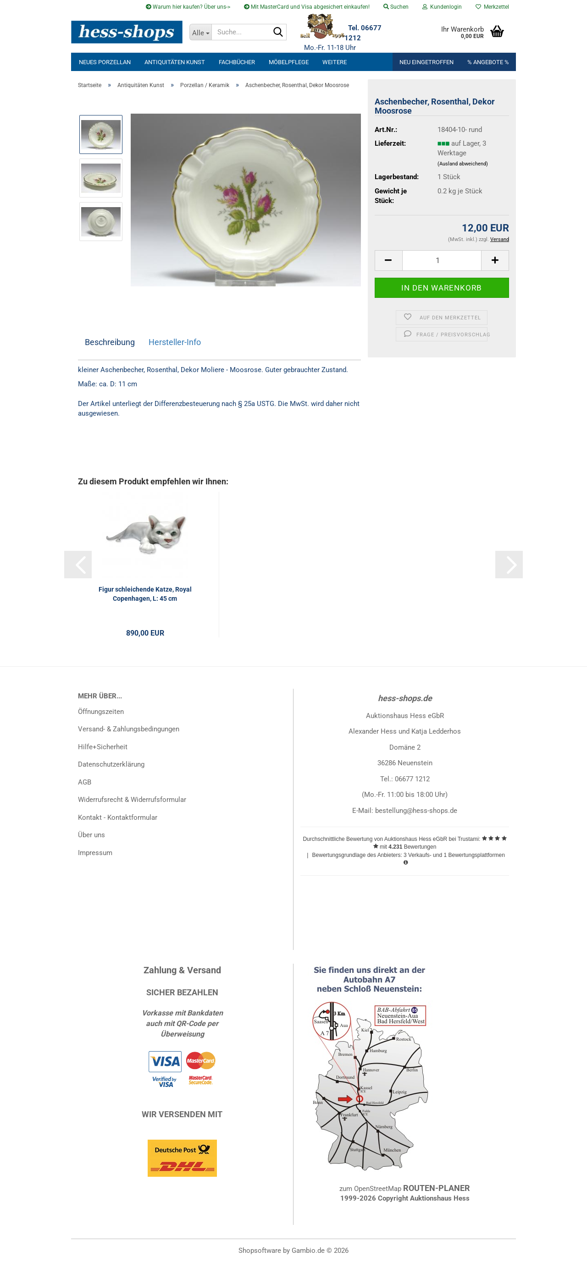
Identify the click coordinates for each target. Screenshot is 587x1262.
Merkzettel (492, 7)
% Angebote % (488, 62)
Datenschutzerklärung (111, 764)
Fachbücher (237, 62)
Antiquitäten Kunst (174, 62)
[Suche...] (200, 32)
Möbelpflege (289, 62)
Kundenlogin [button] (442, 7)
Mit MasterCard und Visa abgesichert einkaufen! (307, 7)
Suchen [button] (396, 7)
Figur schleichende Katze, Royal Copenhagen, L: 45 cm (145, 594)
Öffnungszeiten (101, 712)
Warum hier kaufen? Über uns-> (188, 7)
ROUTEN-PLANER (436, 1188)
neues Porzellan (105, 62)
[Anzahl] (442, 260)
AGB (84, 782)
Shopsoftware (259, 1250)
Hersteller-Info (175, 342)
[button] (388, 260)
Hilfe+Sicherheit (102, 747)
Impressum (95, 853)
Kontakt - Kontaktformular (117, 817)
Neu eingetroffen (426, 62)
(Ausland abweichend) (462, 164)
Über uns (91, 835)
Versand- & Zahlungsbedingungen (128, 729)
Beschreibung (110, 342)
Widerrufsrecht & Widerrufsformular (132, 800)
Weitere (334, 62)
